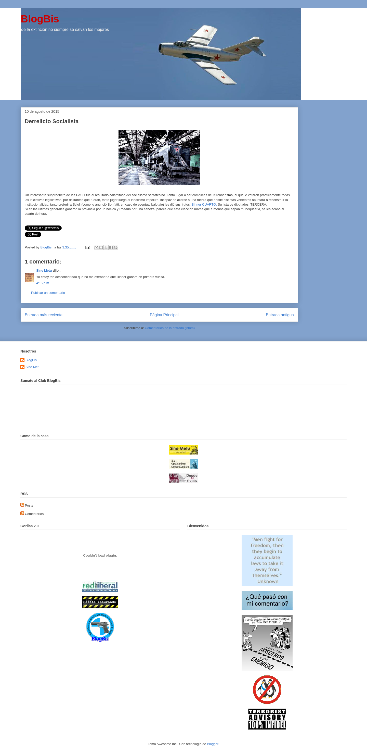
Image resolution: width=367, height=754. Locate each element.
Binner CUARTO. (205, 204)
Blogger (212, 744)
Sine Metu (44, 270)
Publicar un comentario (48, 293)
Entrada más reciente (43, 315)
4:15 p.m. (43, 283)
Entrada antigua (280, 315)
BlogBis (40, 18)
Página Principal (164, 315)
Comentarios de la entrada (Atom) (170, 328)
